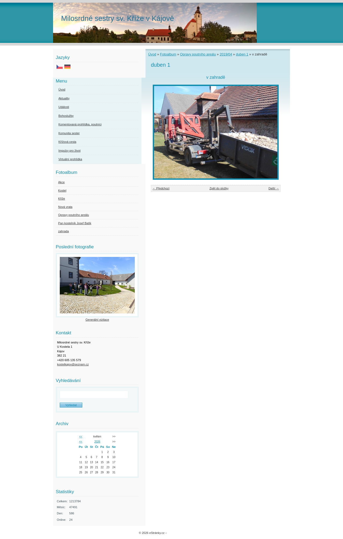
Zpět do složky (219, 188)
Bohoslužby (66, 115)
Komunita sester (69, 133)
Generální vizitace (97, 319)
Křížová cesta (67, 141)
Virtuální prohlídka (70, 159)
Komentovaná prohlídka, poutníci (80, 124)
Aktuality (64, 98)
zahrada (63, 231)
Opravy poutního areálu (198, 54)
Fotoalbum (168, 54)
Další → (274, 188)
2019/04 (226, 54)
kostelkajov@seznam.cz (73, 364)
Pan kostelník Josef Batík (74, 223)
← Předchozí (161, 188)
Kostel (62, 190)
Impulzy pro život (69, 150)
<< (80, 436)
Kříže (61, 198)
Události (63, 106)
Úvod (152, 54)
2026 (97, 441)
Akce (61, 182)
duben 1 (242, 54)
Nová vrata (65, 206)
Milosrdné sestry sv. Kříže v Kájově (117, 18)
